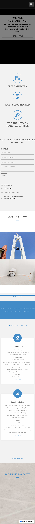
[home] (7, 3)
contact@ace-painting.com (11, 192)
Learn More (17, 380)
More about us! (17, 36)
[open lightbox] (17, 245)
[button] (31, 4)
